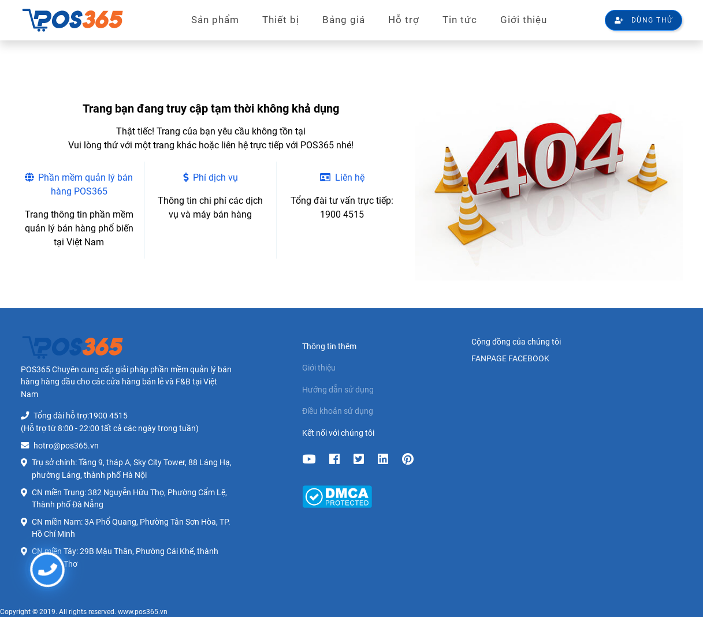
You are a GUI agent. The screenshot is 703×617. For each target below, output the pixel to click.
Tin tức (459, 19)
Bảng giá (343, 19)
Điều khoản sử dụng (337, 411)
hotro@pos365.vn (66, 446)
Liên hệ (342, 177)
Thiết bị (280, 19)
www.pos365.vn (143, 612)
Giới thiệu (523, 19)
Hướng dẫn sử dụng (338, 390)
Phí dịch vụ (210, 177)
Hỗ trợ (403, 19)
